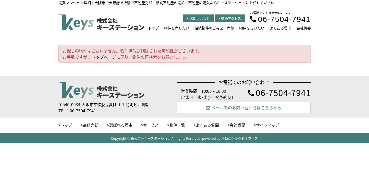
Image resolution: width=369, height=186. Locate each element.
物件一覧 (177, 125)
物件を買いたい (251, 27)
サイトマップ (267, 125)
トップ (153, 27)
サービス (151, 125)
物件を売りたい (176, 27)
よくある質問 (280, 27)
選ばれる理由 (120, 125)
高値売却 (90, 125)
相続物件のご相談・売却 (214, 27)
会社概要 (303, 27)
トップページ (103, 57)
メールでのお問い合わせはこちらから (243, 107)
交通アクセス (230, 18)
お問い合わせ (198, 18)
